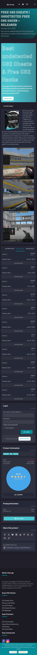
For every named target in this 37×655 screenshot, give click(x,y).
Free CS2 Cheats (7, 605)
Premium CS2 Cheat (8, 603)
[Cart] (27, 4)
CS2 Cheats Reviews (8, 608)
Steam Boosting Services (10, 624)
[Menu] (2, 4)
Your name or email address (12, 412)
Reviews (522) (30, 248)
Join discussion (18, 263)
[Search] (35, 4)
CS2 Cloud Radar (7, 629)
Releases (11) (20, 248)
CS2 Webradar (6, 610)
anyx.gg (4, 28)
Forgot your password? (10, 425)
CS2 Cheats (5, 626)
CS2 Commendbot (8, 622)
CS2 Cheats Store (7, 600)
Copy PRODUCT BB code (10, 545)
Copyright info (9, 248)
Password (6, 418)
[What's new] (31, 4)
